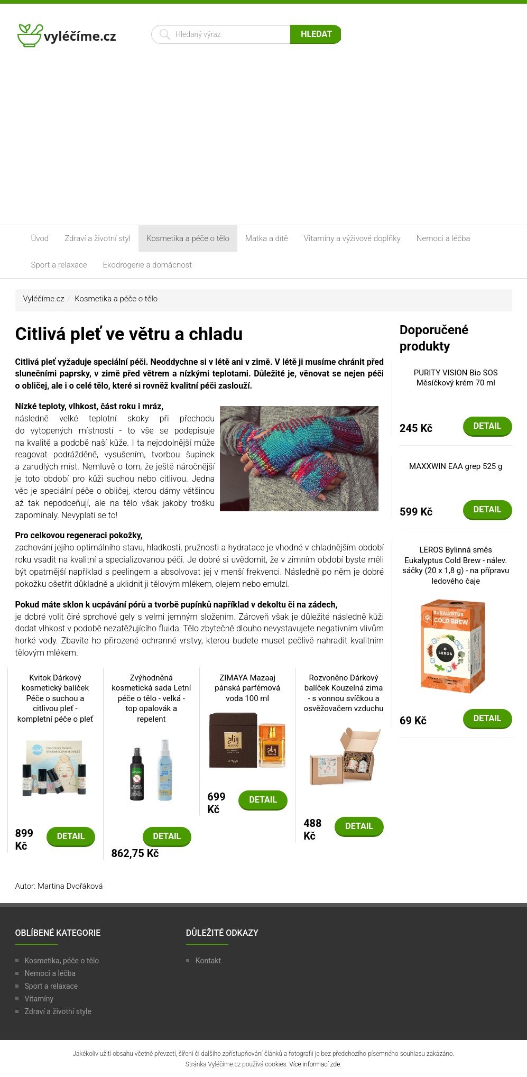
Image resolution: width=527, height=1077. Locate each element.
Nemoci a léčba (443, 238)
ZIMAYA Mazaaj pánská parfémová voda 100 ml (247, 688)
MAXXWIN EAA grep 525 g (455, 466)
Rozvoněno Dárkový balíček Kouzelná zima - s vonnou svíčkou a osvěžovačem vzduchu (344, 693)
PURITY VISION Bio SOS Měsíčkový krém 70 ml (456, 378)
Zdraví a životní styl (97, 238)
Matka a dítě (266, 238)
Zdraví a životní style (58, 1011)
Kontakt (208, 960)
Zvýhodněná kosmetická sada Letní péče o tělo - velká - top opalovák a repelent (151, 698)
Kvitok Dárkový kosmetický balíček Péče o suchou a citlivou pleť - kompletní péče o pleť (55, 698)
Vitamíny (39, 999)
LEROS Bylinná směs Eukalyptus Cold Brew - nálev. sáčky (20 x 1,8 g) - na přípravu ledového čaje (455, 565)
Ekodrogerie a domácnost (147, 265)
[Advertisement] (263, 145)
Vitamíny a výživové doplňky (352, 238)
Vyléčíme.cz (43, 298)
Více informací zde (314, 1064)
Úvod (40, 238)
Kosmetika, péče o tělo (62, 960)
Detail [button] (71, 836)
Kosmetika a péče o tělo (187, 238)
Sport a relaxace (59, 265)
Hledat (316, 34)
